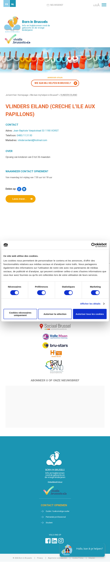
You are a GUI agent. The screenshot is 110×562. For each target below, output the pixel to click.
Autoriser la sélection (55, 314)
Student (49, 522)
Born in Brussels (35, 22)
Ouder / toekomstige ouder (57, 511)
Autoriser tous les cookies (90, 314)
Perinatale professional (56, 517)
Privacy (40, 558)
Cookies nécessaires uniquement (20, 313)
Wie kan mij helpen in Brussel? (53, 82)
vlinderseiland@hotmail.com (32, 140)
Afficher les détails (90, 303)
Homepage (23, 95)
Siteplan (92, 558)
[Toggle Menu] (104, 4)
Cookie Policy (77, 558)
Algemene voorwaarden (57, 558)
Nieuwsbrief (55, 5)
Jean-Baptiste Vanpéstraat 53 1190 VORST (36, 130)
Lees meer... (19, 198)
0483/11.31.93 (24, 135)
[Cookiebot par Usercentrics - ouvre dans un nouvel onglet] (93, 245)
